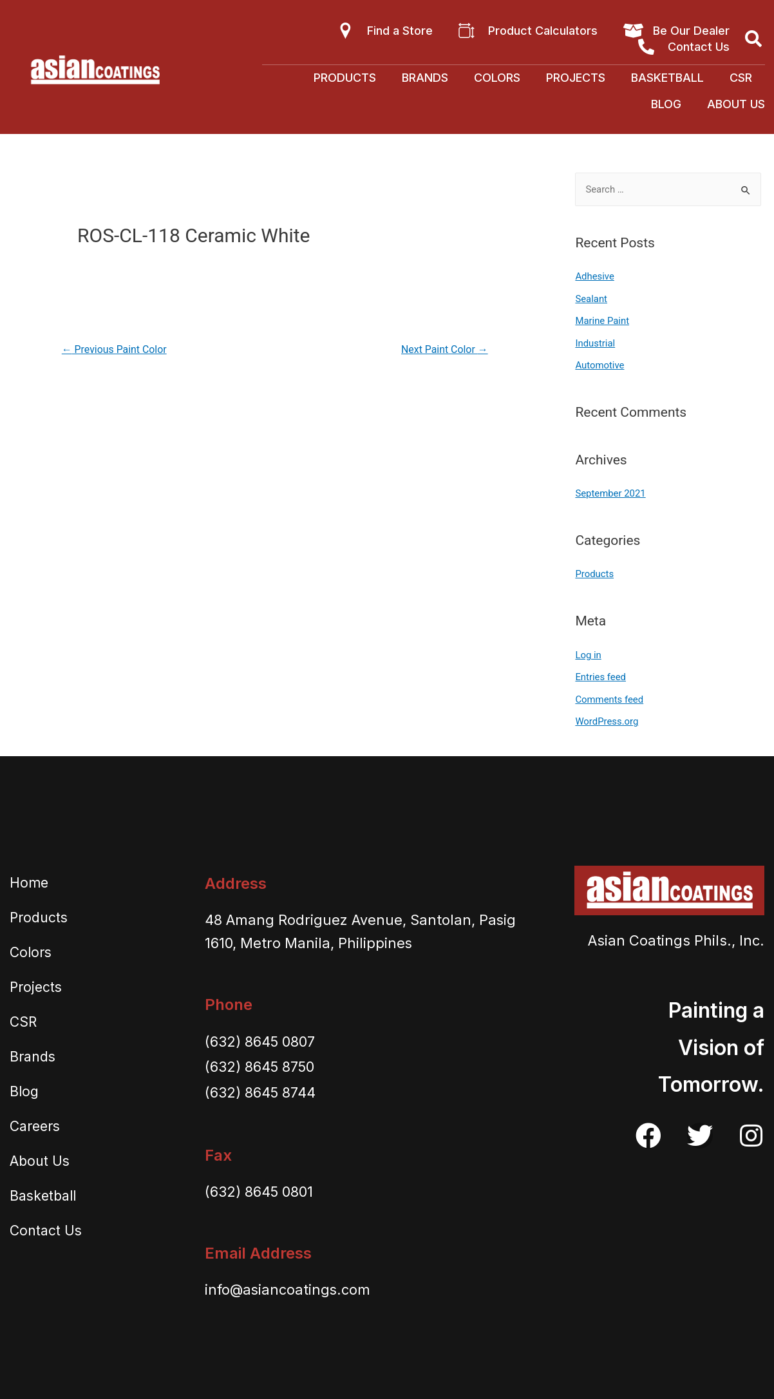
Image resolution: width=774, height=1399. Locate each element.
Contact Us (46, 1225)
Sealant (591, 298)
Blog (666, 104)
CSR (741, 77)
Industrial (595, 342)
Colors (497, 77)
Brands (425, 77)
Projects (575, 77)
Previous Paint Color (114, 349)
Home (29, 877)
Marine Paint (602, 320)
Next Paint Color (444, 349)
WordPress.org (607, 717)
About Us (736, 104)
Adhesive (594, 276)
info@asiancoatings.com (288, 1284)
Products (345, 77)
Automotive (600, 363)
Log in (588, 651)
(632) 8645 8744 (261, 1086)
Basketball (667, 77)
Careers (35, 1120)
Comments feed (609, 695)
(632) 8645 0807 (260, 1035)
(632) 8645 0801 (259, 1186)
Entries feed (600, 673)
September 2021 (610, 491)
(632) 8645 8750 (260, 1061)
